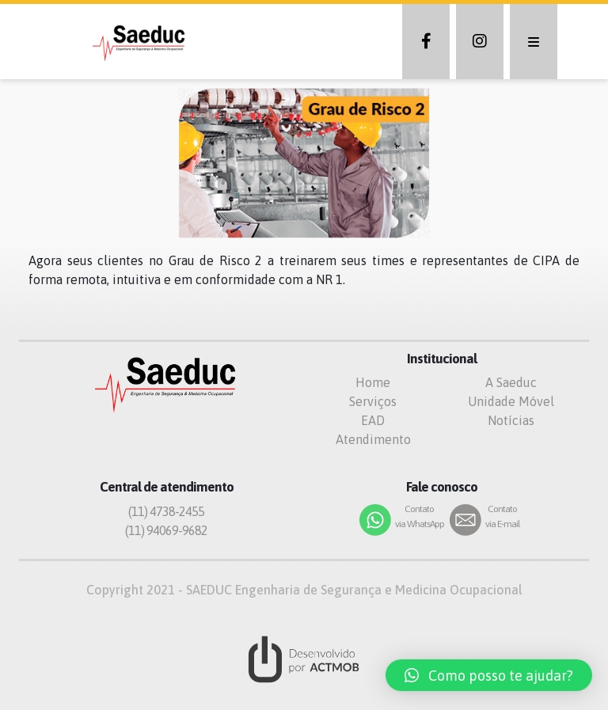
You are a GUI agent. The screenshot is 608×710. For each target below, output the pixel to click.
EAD (373, 420)
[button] (489, 675)
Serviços (373, 401)
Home (372, 382)
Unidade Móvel (511, 401)
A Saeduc (511, 382)
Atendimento (373, 439)
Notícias (511, 420)
